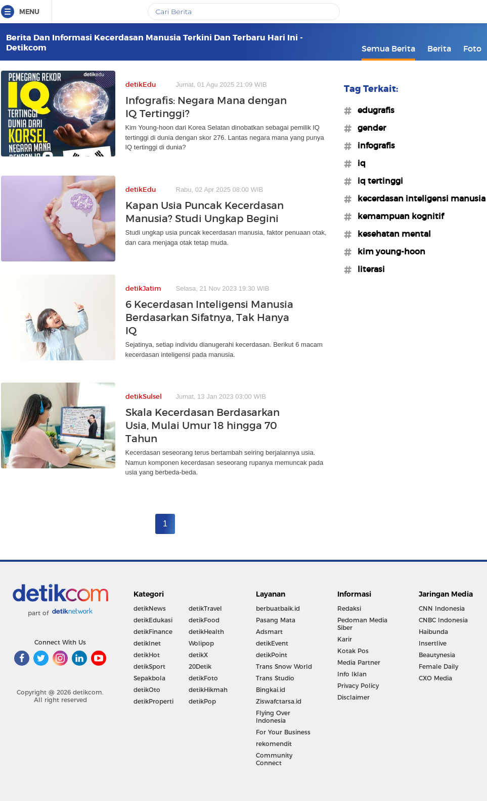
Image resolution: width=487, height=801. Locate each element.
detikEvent (272, 643)
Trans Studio (275, 678)
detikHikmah (208, 689)
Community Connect (274, 759)
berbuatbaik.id (278, 608)
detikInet (147, 643)
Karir (344, 639)
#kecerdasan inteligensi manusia (418, 198)
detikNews (150, 608)
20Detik (200, 666)
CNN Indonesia (442, 608)
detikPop (202, 701)
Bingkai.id (270, 689)
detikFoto (203, 678)
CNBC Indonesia (443, 620)
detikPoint (271, 655)
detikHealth (206, 631)
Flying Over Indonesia (273, 716)
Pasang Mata (275, 620)
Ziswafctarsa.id (278, 701)
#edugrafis (372, 110)
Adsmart (269, 631)
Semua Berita (388, 48)
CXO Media (435, 678)
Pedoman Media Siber (362, 623)
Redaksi (349, 608)
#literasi (368, 269)
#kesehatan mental (391, 234)
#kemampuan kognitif (397, 216)
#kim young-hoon (388, 251)
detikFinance (153, 631)
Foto (472, 48)
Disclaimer (353, 697)
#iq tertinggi (377, 181)
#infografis (373, 145)
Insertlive (433, 643)
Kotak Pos (353, 651)
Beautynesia (437, 655)
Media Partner (358, 662)
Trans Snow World (284, 666)
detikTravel (205, 608)
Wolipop (201, 643)
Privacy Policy (358, 685)
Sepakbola (149, 678)
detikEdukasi (153, 620)
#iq (358, 163)
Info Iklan (352, 674)
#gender (368, 128)
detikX (198, 655)
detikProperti (153, 701)
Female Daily (438, 666)
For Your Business (283, 732)
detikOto (147, 689)
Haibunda (433, 631)
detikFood (204, 620)
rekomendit (274, 743)
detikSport (149, 666)
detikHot (147, 655)
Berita (439, 48)
